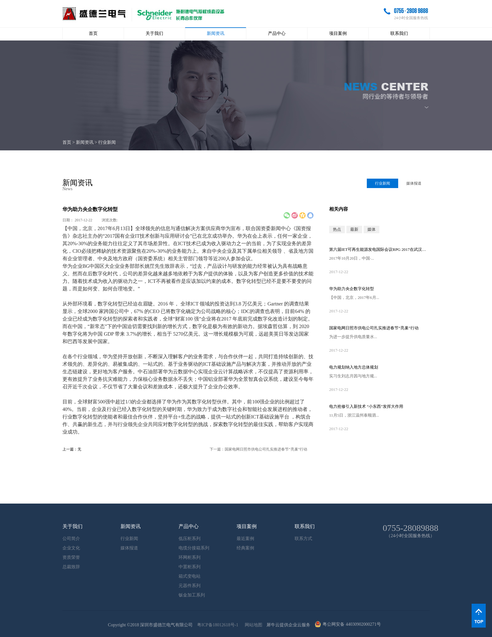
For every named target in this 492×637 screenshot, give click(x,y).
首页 (93, 33)
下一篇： (258, 449)
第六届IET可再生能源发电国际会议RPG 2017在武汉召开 (379, 249)
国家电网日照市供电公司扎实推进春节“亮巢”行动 (374, 328)
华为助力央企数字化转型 (351, 289)
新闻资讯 (85, 142)
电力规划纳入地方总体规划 (353, 367)
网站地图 (252, 625)
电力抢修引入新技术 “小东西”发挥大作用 (366, 406)
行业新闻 (107, 142)
